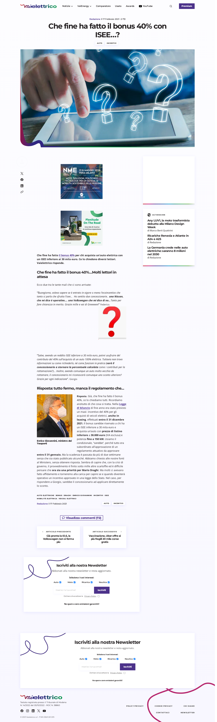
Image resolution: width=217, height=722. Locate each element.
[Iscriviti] (101, 591)
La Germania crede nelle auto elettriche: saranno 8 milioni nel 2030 (167, 252)
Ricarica (87, 583)
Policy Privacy (135, 707)
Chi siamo (189, 707)
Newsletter (188, 714)
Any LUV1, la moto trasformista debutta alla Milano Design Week (168, 225)
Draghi (67, 496)
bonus (59, 496)
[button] (171, 6)
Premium (187, 6)
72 (124, 19)
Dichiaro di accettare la (81, 597)
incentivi (98, 496)
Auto (99, 44)
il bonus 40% (67, 256)
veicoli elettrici (68, 500)
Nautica (103, 583)
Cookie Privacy (163, 707)
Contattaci (162, 714)
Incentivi (112, 44)
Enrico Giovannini (82, 496)
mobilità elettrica (47, 500)
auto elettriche (45, 496)
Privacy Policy (90, 597)
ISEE (107, 496)
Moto (72, 583)
